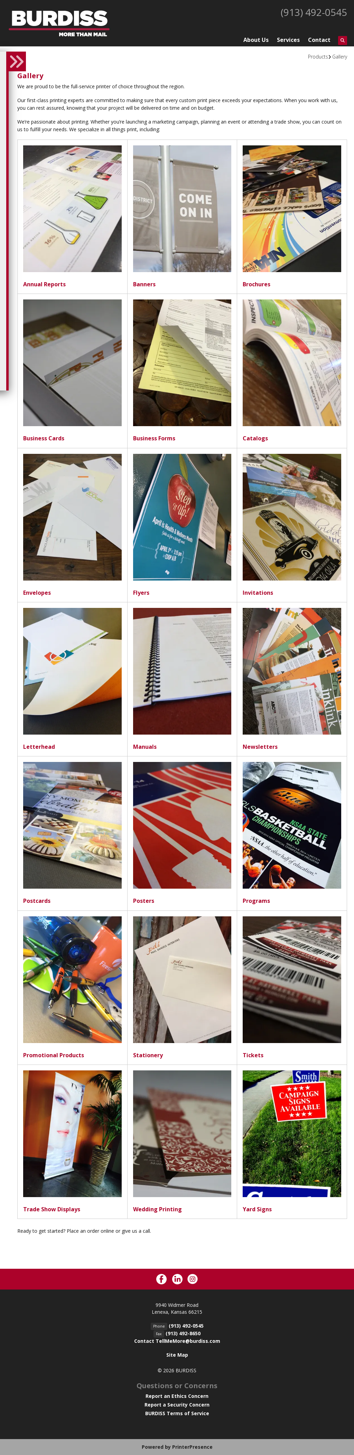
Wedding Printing (157, 1209)
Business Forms (154, 438)
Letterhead (39, 747)
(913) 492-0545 (314, 12)
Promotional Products (53, 1055)
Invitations (258, 592)
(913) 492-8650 (183, 1333)
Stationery (148, 1055)
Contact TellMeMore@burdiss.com (177, 1341)
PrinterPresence (192, 1447)
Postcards (36, 901)
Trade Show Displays (51, 1209)
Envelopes (37, 592)
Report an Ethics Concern (177, 1396)
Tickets (253, 1055)
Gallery (339, 56)
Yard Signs (257, 1209)
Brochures (256, 284)
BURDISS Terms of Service (177, 1413)
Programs (256, 901)
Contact (319, 40)
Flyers (141, 592)
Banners (144, 284)
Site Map (177, 1354)
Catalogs (255, 438)
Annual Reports (44, 284)
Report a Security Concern (177, 1404)
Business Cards (43, 438)
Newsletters (260, 747)
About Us (256, 40)
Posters (143, 901)
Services (288, 40)
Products (318, 56)
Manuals (145, 747)
